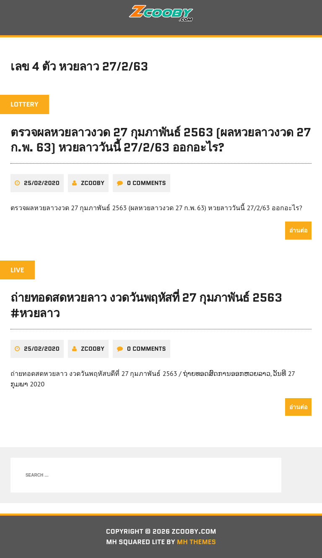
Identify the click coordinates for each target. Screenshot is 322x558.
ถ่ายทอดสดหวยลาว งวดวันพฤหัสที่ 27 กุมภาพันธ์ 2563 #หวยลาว (146, 305)
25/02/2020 (42, 183)
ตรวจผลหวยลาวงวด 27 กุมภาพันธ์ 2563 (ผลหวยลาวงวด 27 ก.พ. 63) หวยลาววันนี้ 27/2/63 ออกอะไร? (160, 140)
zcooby (92, 183)
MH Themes (196, 542)
